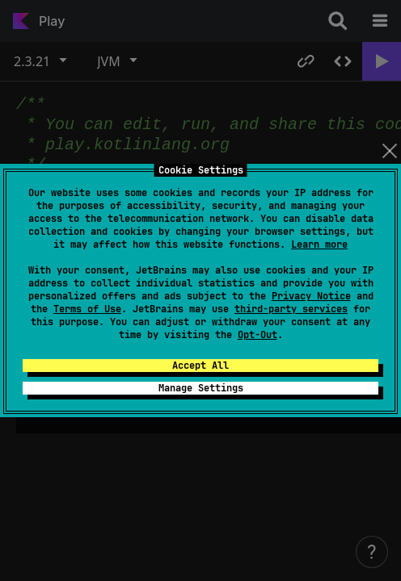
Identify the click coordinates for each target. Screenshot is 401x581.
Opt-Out (257, 334)
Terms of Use (87, 309)
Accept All (200, 365)
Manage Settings (200, 388)
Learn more (319, 244)
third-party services (291, 309)
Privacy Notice (311, 296)
